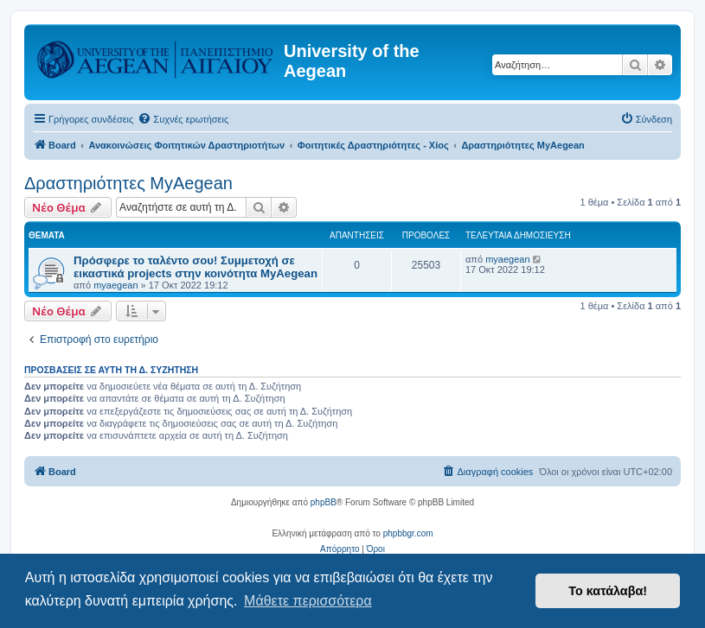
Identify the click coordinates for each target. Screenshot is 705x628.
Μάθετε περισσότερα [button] (308, 600)
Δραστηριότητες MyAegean (128, 183)
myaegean (115, 285)
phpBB (323, 502)
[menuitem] (183, 119)
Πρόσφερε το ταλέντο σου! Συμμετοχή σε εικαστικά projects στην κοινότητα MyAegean (195, 267)
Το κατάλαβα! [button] (607, 591)
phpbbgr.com (408, 533)
